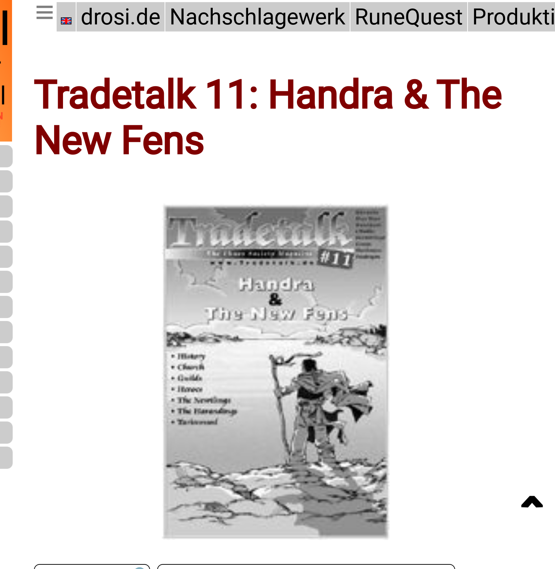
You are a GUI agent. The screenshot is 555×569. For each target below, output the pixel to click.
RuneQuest (409, 17)
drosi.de (120, 17)
